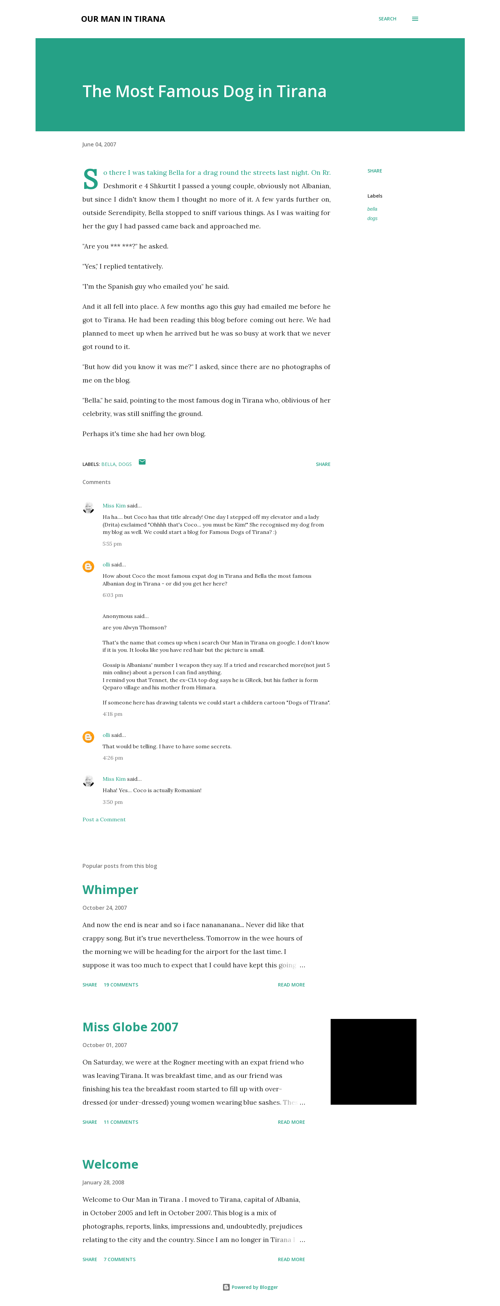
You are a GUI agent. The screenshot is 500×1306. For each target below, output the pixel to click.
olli (106, 564)
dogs (373, 218)
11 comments (121, 1122)
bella (373, 209)
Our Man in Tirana (123, 18)
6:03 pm (113, 595)
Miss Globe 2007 (130, 1027)
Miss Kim (114, 505)
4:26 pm (113, 757)
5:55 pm (112, 543)
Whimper (110, 889)
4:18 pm (112, 713)
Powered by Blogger (250, 1287)
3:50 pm (113, 802)
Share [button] (375, 170)
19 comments (121, 984)
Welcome (110, 1164)
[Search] (387, 19)
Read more (291, 984)
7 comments (119, 1259)
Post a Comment (104, 819)
